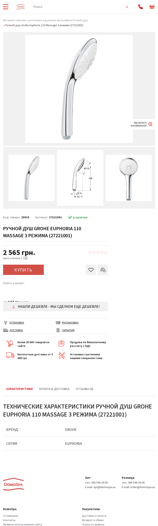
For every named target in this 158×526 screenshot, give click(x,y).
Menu (5, 6)
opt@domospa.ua (104, 487)
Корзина (152, 7)
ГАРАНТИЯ (68, 330)
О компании (10, 516)
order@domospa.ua (142, 487)
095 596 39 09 (99, 482)
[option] (79, 89)
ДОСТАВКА (16, 330)
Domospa (20, 6)
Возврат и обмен (93, 520)
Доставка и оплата (94, 516)
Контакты (9, 520)
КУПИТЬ (23, 270)
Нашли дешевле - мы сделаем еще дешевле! (56, 306)
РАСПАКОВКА (70, 322)
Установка (16, 322)
